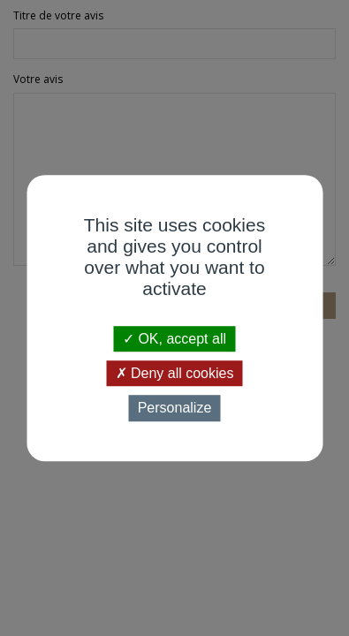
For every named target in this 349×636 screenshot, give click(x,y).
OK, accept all (174, 338)
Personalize (175, 408)
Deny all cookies (175, 373)
